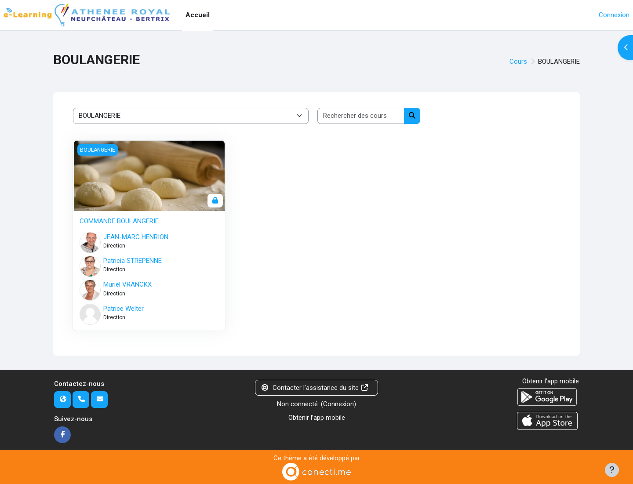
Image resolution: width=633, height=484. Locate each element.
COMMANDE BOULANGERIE (119, 221)
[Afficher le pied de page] (612, 470)
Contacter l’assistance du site (315, 388)
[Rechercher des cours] (361, 116)
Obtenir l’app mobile (316, 418)
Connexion (614, 15)
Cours (518, 62)
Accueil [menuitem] (198, 15)
